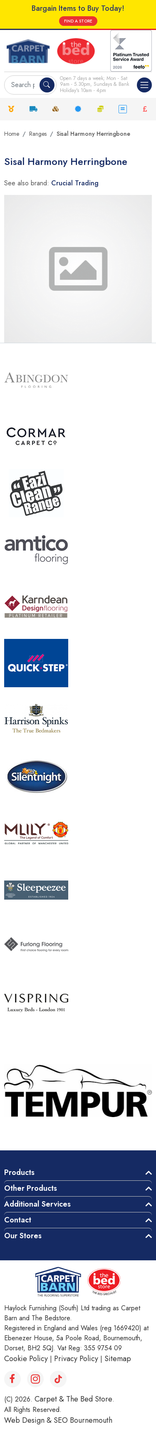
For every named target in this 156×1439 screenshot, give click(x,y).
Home (11, 134)
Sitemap (117, 1358)
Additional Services (37, 1204)
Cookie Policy (26, 1358)
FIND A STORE (78, 21)
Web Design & (29, 1420)
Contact (17, 1220)
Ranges (38, 134)
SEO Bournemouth (83, 1420)
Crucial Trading (75, 183)
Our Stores (23, 1235)
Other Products (30, 1188)
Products (19, 1172)
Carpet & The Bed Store (73, 1399)
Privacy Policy (76, 1358)
